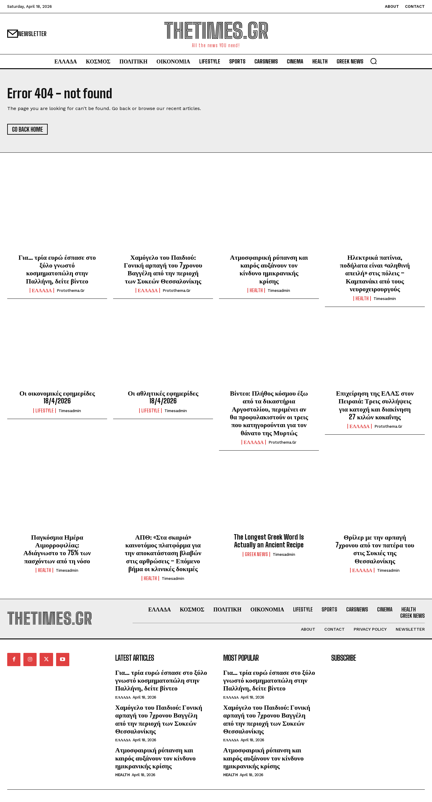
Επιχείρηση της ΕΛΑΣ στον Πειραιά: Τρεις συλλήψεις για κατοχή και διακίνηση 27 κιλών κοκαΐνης (375, 405)
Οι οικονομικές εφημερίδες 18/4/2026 (57, 397)
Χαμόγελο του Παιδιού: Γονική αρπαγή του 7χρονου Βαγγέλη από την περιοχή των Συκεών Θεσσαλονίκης (163, 269)
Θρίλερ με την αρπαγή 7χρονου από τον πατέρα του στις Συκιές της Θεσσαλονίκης (374, 549)
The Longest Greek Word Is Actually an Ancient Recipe (269, 541)
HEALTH (256, 290)
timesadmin (279, 290)
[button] (373, 61)
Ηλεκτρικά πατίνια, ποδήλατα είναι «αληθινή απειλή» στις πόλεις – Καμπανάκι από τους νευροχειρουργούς (375, 273)
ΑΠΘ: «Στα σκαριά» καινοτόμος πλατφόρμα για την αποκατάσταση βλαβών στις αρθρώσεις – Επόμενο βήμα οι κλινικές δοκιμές (163, 553)
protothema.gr (71, 290)
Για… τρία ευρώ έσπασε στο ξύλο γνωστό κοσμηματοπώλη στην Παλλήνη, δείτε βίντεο (57, 269)
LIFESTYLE (44, 410)
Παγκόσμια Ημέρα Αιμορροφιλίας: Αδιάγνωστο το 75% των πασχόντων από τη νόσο (57, 549)
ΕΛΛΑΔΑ (42, 290)
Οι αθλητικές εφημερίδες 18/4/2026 (163, 397)
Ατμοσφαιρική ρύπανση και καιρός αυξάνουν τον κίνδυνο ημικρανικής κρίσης (269, 269)
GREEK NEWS (256, 554)
